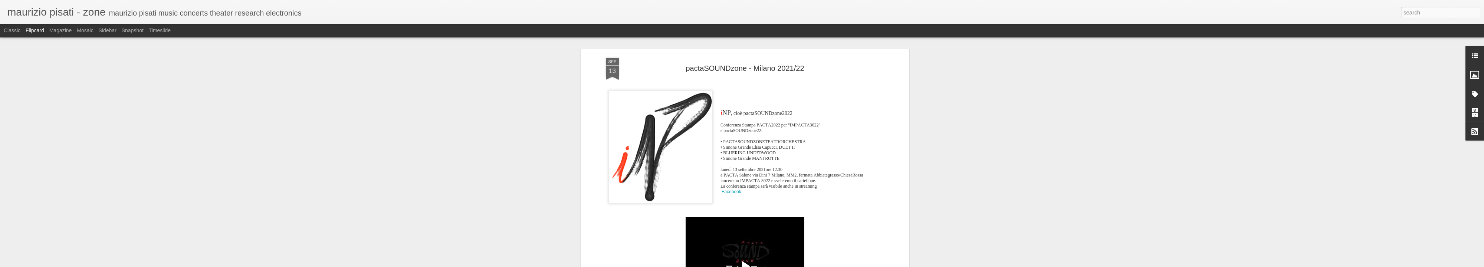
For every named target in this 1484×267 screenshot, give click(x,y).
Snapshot (133, 30)
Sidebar (107, 30)
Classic (12, 30)
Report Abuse (837, 263)
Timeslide (160, 30)
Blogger (816, 263)
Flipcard (35, 30)
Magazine (60, 30)
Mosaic (85, 30)
